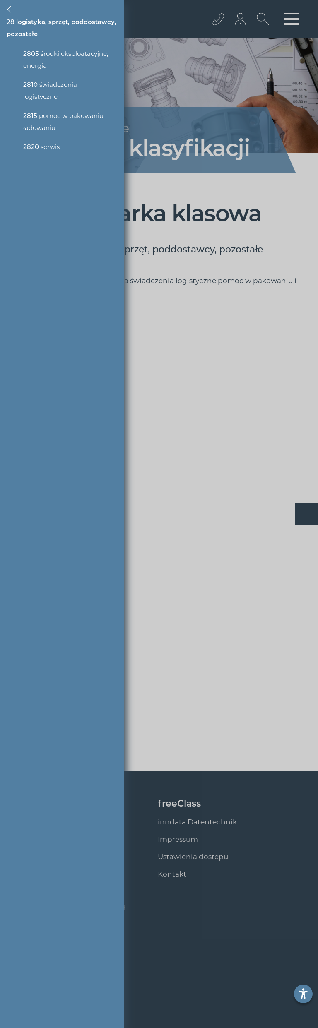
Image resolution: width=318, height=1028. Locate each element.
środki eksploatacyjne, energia (65, 60)
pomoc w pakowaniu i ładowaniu (65, 122)
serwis (41, 147)
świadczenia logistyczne (50, 91)
